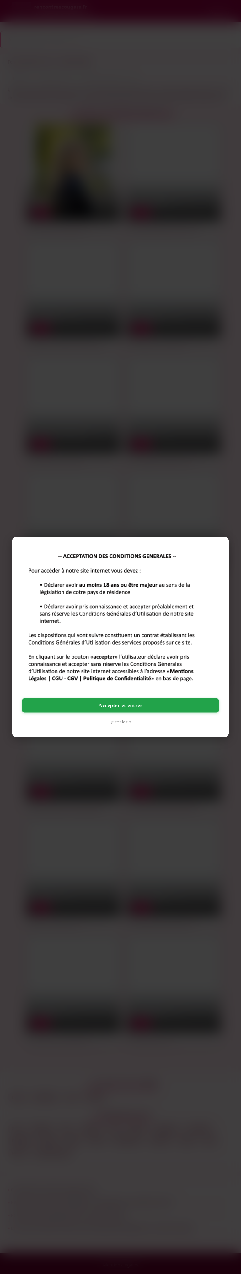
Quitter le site (121, 721)
